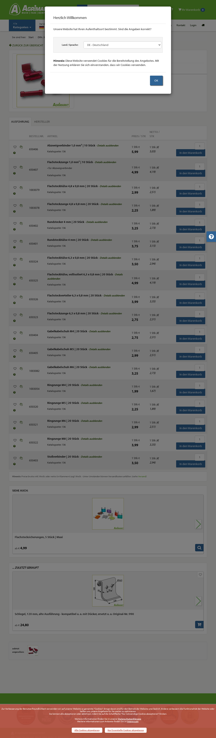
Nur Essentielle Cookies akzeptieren (126, 730)
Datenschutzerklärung (129, 718)
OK (156, 80)
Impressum (132, 721)
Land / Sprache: (70, 44)
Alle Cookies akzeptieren (87, 730)
